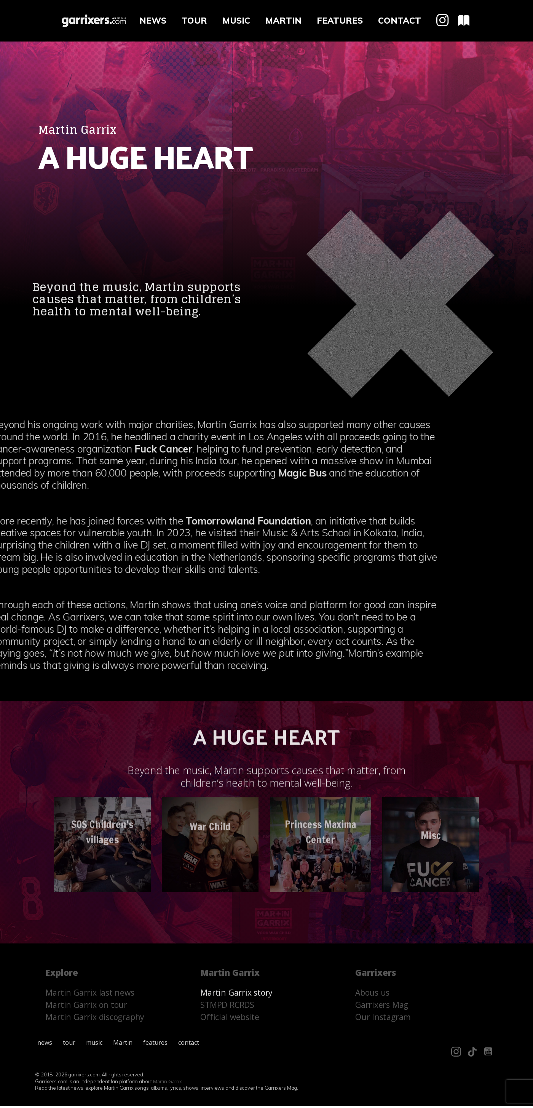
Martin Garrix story (237, 994)
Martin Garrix (167, 1083)
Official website (230, 1019)
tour (194, 20)
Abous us (372, 994)
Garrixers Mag (381, 1006)
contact (399, 20)
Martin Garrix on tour (87, 1006)
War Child (210, 740)
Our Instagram (383, 1019)
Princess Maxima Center (320, 744)
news (152, 20)
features (340, 20)
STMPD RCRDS (228, 1006)
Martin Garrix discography (95, 1019)
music (236, 20)
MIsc (430, 757)
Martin (283, 20)
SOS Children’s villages (102, 744)
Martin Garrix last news (90, 994)
